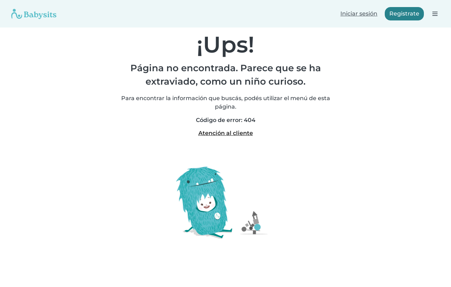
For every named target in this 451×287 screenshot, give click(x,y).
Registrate (404, 13)
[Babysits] (33, 14)
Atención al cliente (225, 133)
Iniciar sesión (358, 13)
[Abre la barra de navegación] (435, 13)
